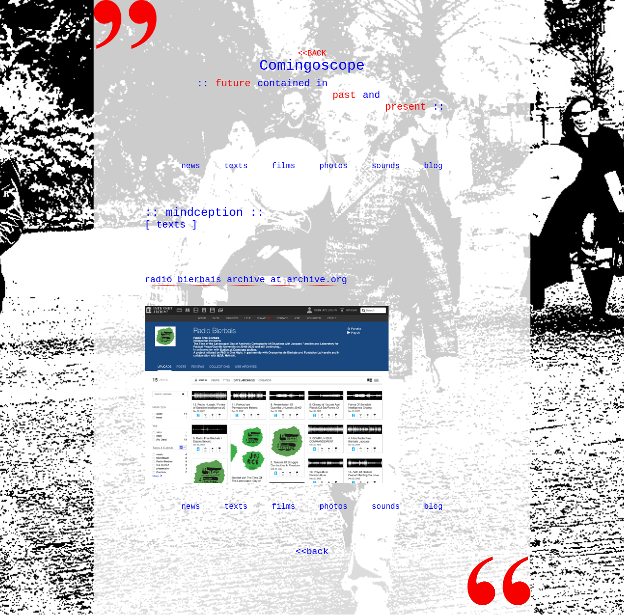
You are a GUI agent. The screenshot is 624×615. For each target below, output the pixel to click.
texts (236, 166)
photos (333, 166)
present (405, 107)
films (283, 166)
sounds (385, 166)
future (233, 83)
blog (433, 166)
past (344, 95)
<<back (312, 53)
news (190, 166)
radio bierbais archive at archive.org (246, 279)
